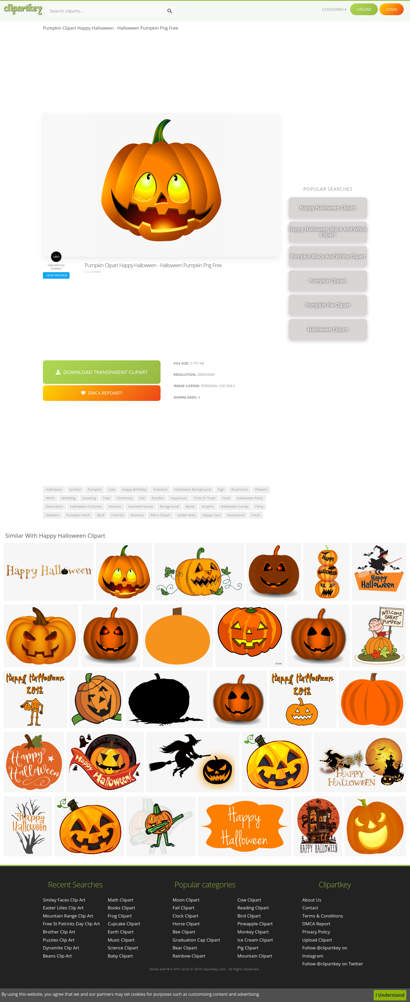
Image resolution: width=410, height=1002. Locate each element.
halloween (54, 489)
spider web (186, 515)
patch (255, 515)
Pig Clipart (247, 948)
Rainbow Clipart (189, 956)
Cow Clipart (249, 900)
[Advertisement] (161, 73)
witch (50, 498)
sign (221, 489)
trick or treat (204, 498)
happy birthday (134, 489)
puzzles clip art (59, 940)
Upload (364, 9)
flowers (261, 489)
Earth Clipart (121, 932)
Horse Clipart (186, 924)
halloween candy (234, 506)
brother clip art (59, 932)
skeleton (52, 515)
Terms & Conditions (322, 916)
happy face (211, 515)
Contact (310, 908)
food (226, 498)
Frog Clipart (120, 916)
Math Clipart (120, 900)
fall (142, 498)
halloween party (250, 498)
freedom (160, 489)
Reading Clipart (253, 908)
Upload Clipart (317, 940)
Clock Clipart (185, 916)
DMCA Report (316, 924)
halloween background (192, 489)
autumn (115, 506)
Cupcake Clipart (124, 924)
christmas (125, 498)
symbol (75, 489)
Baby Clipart (120, 956)
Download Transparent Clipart (102, 372)
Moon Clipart (186, 900)
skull (100, 515)
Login (391, 9)
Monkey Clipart (253, 932)
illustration (239, 489)
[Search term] (111, 11)
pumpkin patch (78, 515)
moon (190, 506)
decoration (54, 506)
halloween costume (86, 506)
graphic (208, 506)
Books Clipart (121, 908)
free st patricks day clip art (71, 924)
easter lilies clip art (63, 908)
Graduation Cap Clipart (196, 940)
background (169, 506)
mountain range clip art (68, 916)
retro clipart (160, 515)
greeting (89, 498)
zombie (158, 498)
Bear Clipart (185, 948)
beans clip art (57, 956)
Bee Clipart (184, 932)
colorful (117, 515)
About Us (311, 900)
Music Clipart (121, 940)
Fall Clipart (183, 908)
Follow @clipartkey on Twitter (332, 964)
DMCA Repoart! (101, 393)
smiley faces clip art (64, 900)
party (259, 506)
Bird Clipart (249, 916)
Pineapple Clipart (255, 924)
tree (106, 498)
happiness (178, 498)
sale (112, 489)
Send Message (56, 275)
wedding (68, 498)
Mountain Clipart (254, 956)
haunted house (140, 506)
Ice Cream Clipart (255, 940)
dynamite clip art (61, 948)
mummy (137, 515)
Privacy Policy (316, 932)
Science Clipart (123, 948)
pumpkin (95, 489)
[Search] (169, 11)
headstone (235, 515)
